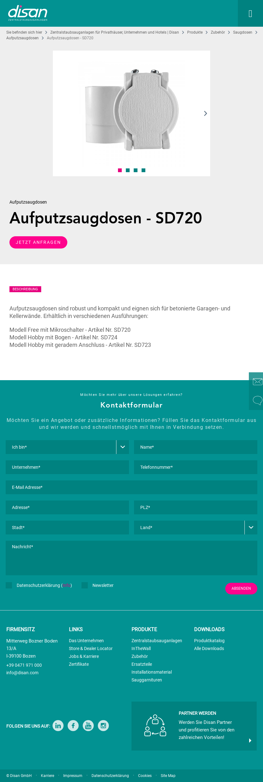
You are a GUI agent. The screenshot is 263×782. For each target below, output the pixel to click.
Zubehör (140, 656)
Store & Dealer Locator (91, 648)
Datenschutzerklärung (110, 776)
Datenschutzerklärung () (39, 585)
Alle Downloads (209, 648)
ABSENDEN (241, 588)
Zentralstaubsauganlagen (157, 640)
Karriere (47, 776)
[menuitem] (179, 13)
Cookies (145, 776)
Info (66, 585)
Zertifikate (79, 664)
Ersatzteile (142, 664)
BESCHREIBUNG (25, 289)
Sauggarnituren (147, 679)
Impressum (72, 776)
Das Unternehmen (86, 640)
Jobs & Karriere (84, 656)
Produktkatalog (209, 640)
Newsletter (97, 585)
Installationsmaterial (152, 672)
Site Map (168, 776)
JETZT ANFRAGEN (38, 242)
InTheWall (141, 648)
